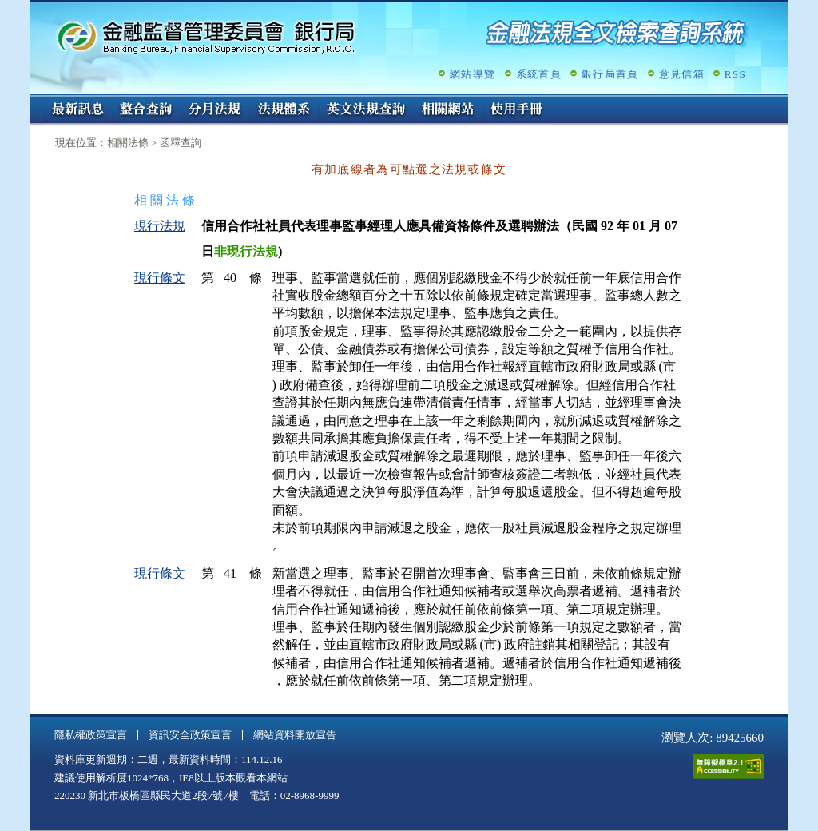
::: (35, 101)
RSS (735, 74)
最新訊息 (77, 110)
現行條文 (159, 277)
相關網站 (448, 110)
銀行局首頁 (610, 74)
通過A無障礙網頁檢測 (728, 766)
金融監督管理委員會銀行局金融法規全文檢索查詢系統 (206, 36)
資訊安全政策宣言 (190, 735)
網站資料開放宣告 (294, 735)
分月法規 (215, 110)
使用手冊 (516, 110)
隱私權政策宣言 (90, 735)
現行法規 (159, 226)
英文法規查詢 (366, 110)
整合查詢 (146, 110)
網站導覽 (472, 74)
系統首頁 (539, 74)
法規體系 (283, 110)
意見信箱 (682, 74)
